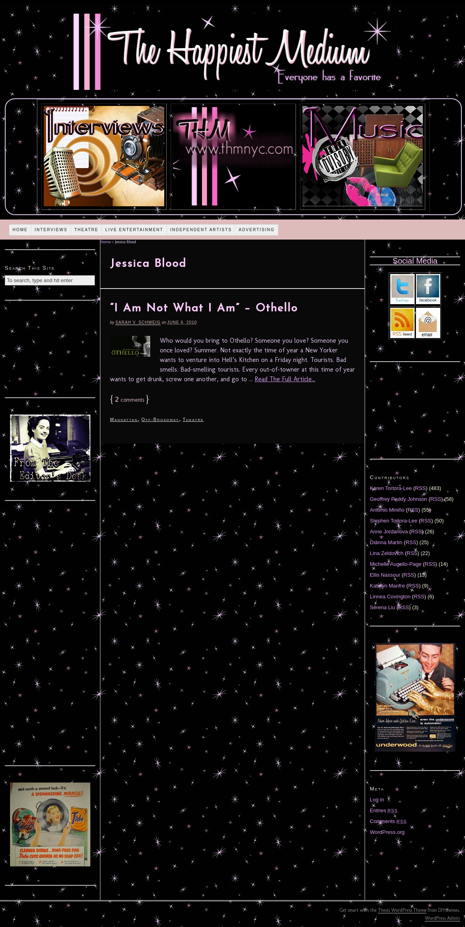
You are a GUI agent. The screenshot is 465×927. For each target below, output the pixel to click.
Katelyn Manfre (387, 586)
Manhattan (124, 419)
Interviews (51, 230)
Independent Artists (201, 230)
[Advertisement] (50, 348)
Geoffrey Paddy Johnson (398, 499)
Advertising (257, 230)
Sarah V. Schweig (137, 322)
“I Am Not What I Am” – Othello (204, 308)
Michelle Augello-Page (396, 564)
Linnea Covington (390, 597)
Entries (384, 810)
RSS (420, 488)
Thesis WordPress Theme (402, 910)
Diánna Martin (386, 542)
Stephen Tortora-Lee (393, 521)
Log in (377, 800)
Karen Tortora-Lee (391, 488)
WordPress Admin (442, 918)
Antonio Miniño (387, 510)
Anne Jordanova (389, 532)
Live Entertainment (134, 230)
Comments (388, 821)
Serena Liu (382, 607)
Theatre (86, 230)
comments (129, 399)
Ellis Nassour (385, 575)
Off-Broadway (160, 419)
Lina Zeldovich (387, 553)
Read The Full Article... (285, 379)
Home (20, 230)
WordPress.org (387, 832)
